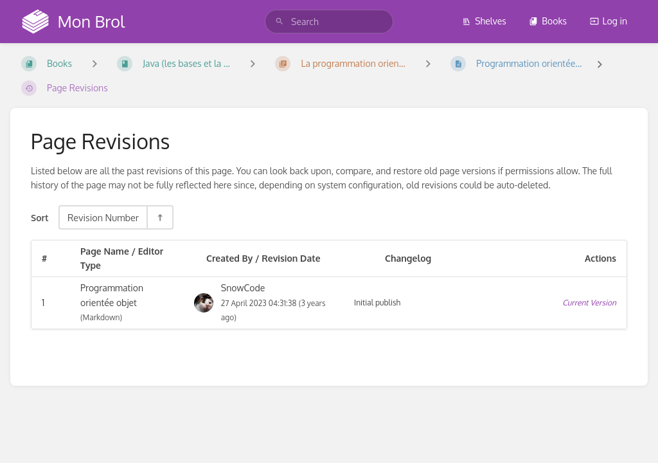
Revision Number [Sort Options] (103, 217)
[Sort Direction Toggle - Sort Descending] (159, 217)
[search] (329, 21)
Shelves (484, 20)
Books (548, 20)
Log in (608, 20)
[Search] (279, 21)
